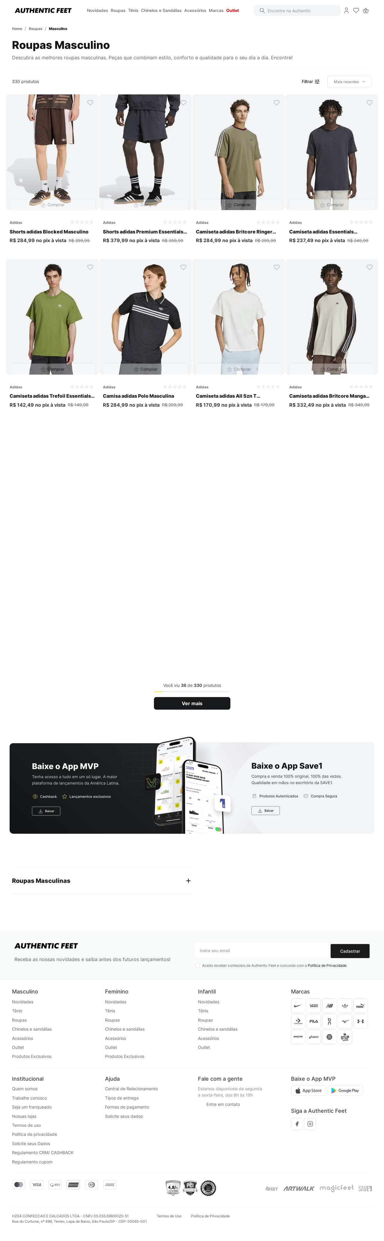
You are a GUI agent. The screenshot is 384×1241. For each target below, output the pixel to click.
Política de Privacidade (327, 965)
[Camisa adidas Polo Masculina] (145, 338)
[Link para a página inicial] (17, 28)
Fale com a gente (220, 1079)
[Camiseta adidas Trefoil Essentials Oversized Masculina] (52, 338)
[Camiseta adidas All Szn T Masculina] (238, 338)
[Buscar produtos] (265, 10)
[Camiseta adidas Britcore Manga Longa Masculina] (332, 338)
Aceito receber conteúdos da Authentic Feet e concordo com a (274, 965)
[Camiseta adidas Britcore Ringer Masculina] (238, 174)
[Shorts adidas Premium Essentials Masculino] (145, 174)
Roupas (35, 28)
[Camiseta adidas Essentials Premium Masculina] (332, 174)
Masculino (58, 28)
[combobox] (299, 10)
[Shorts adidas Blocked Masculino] (52, 174)
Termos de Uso (169, 1216)
